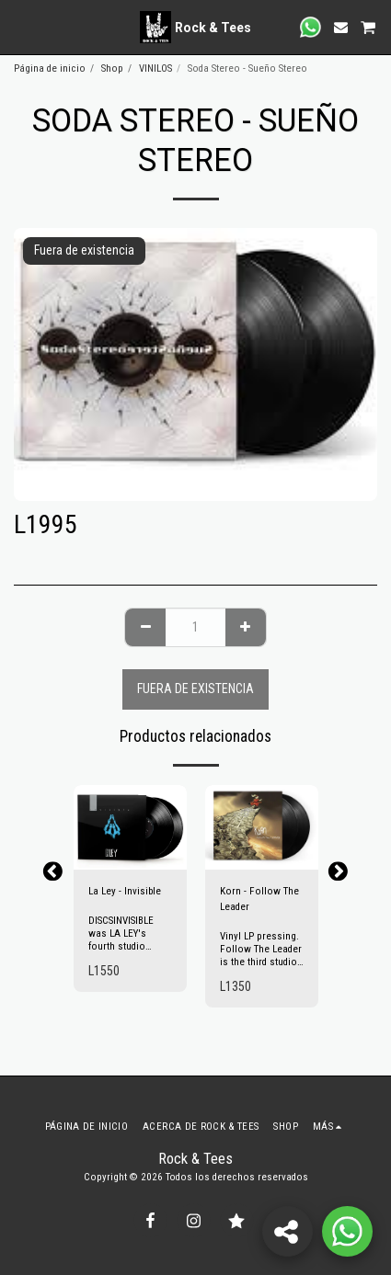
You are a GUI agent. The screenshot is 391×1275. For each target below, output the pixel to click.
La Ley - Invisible (124, 891)
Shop (112, 68)
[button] (20, 26)
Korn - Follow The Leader (259, 899)
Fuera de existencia (195, 688)
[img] (130, 827)
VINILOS (155, 68)
